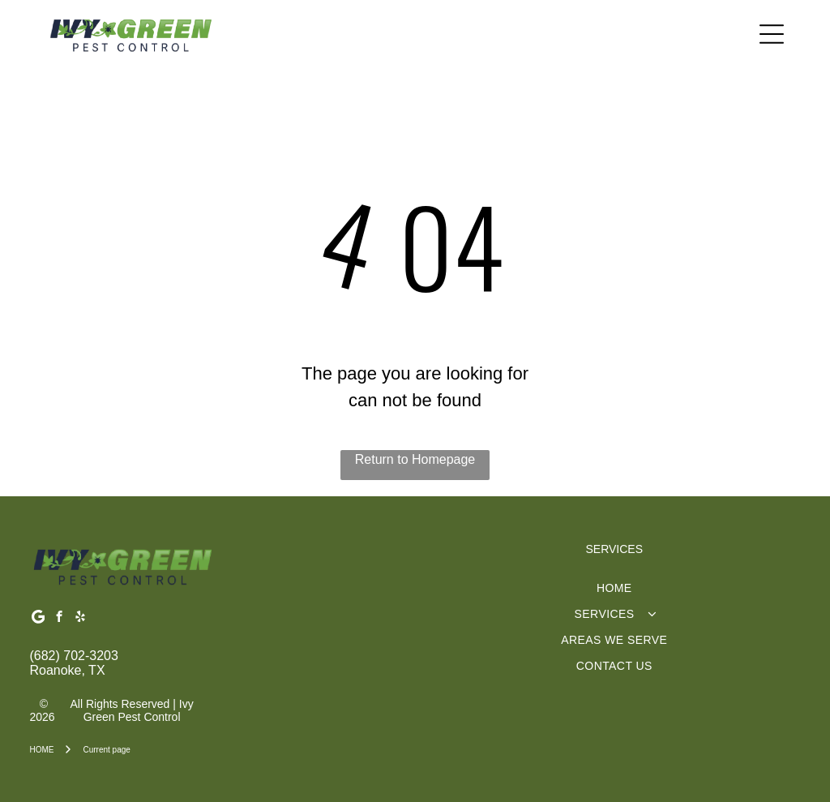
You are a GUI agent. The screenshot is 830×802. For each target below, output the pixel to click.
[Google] (37, 618)
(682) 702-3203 (73, 656)
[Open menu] (771, 34)
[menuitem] (614, 588)
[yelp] (79, 618)
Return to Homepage (415, 459)
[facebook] (58, 618)
